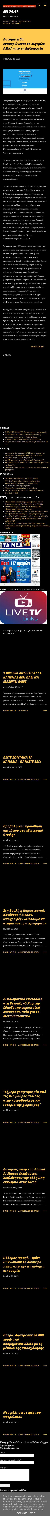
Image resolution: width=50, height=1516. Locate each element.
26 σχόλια (23, 710)
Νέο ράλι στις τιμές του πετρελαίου (18, 458)
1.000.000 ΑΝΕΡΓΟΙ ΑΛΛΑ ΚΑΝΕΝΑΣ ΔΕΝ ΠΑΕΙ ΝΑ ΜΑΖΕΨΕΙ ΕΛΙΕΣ (22, 677)
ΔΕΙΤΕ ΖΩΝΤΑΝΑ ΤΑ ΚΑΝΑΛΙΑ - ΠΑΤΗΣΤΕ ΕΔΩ (22, 759)
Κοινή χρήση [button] (37, 346)
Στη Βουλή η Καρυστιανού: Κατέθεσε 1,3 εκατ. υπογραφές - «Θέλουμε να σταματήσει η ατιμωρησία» (25, 916)
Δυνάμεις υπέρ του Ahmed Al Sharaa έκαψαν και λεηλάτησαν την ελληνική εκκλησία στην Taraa (25, 454)
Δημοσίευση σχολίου (28, 779)
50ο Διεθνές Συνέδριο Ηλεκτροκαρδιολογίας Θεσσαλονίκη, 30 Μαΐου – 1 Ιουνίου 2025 (22, 482)
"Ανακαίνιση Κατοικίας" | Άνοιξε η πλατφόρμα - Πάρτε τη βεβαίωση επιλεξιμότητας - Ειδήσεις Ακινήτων (26, 512)
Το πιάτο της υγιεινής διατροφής (17, 485)
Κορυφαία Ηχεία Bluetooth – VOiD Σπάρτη (23, 439)
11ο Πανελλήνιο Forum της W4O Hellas (21, 478)
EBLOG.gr (11, 11)
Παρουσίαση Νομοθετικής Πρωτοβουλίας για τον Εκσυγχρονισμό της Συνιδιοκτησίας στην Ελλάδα (24, 503)
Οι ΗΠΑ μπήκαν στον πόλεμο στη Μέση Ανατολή (24, 460)
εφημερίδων (26, 587)
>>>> (45, 710)
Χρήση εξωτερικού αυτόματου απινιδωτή (21, 488)
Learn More (21, 1513)
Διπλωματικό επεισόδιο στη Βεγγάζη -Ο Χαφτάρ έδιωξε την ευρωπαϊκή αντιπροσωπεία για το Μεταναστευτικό (22, 1007)
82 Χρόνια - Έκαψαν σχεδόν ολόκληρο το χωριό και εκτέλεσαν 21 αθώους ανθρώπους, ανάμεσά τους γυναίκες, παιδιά (27, 525)
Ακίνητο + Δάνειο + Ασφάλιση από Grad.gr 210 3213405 (16, 22)
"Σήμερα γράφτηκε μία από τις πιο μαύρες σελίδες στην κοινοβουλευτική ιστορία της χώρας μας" (24, 1098)
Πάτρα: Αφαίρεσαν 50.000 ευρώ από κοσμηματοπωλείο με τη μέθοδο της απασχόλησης (23, 1341)
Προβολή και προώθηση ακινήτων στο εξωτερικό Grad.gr (23, 830)
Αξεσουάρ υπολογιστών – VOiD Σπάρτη (21, 437)
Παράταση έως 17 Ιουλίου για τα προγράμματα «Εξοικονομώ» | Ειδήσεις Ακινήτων (23, 507)
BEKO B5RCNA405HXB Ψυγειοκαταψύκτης (23, 434)
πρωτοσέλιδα (16, 587)
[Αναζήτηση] (38, 4)
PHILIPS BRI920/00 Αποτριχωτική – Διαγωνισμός (26, 432)
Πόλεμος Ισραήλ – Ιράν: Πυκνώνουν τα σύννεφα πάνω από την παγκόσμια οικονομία (24, 1264)
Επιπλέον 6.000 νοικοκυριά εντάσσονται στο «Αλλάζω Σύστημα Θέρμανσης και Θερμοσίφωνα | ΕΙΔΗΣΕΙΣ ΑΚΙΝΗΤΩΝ (26, 518)
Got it (32, 1513)
